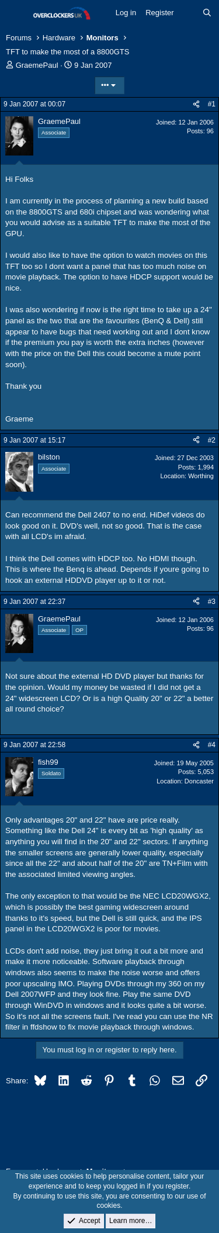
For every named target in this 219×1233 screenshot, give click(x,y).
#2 (211, 440)
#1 (211, 104)
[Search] (207, 13)
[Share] (196, 104)
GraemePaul (37, 65)
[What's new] (188, 13)
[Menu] (16, 13)
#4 (211, 745)
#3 (211, 601)
